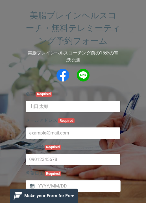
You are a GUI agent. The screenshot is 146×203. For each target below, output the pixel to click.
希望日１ (43, 173)
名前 (39, 94)
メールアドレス (50, 120)
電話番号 (43, 147)
